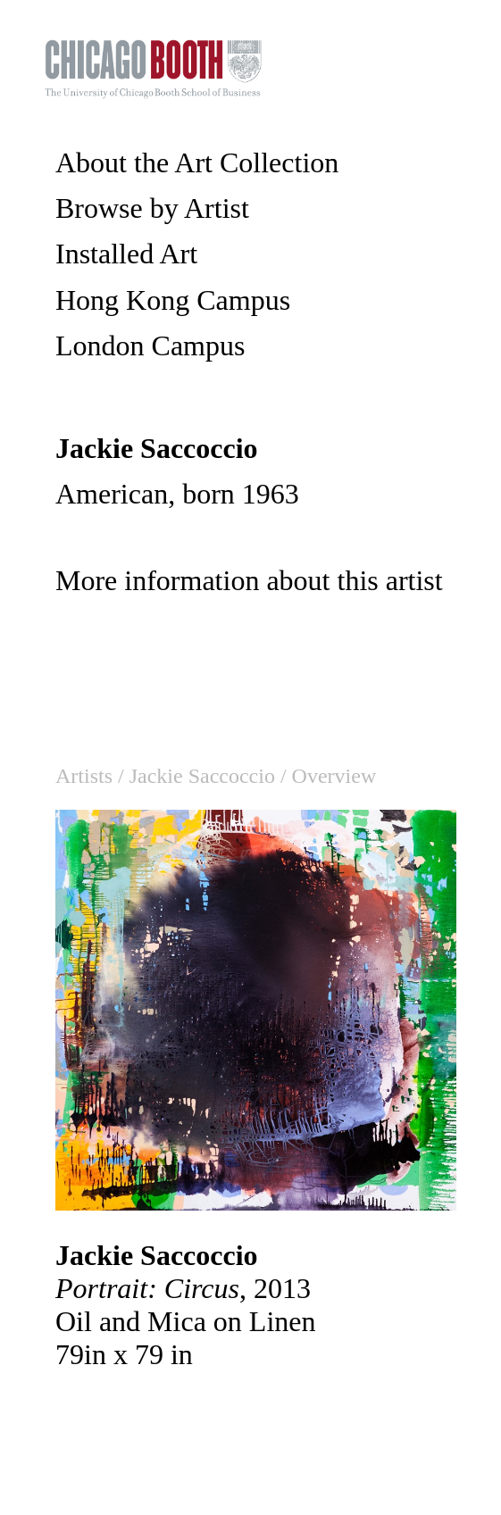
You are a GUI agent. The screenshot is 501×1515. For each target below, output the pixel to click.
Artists (84, 775)
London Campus (150, 345)
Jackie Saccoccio (202, 775)
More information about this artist (249, 580)
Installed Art (126, 253)
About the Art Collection (196, 162)
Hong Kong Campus (172, 300)
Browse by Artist (152, 208)
